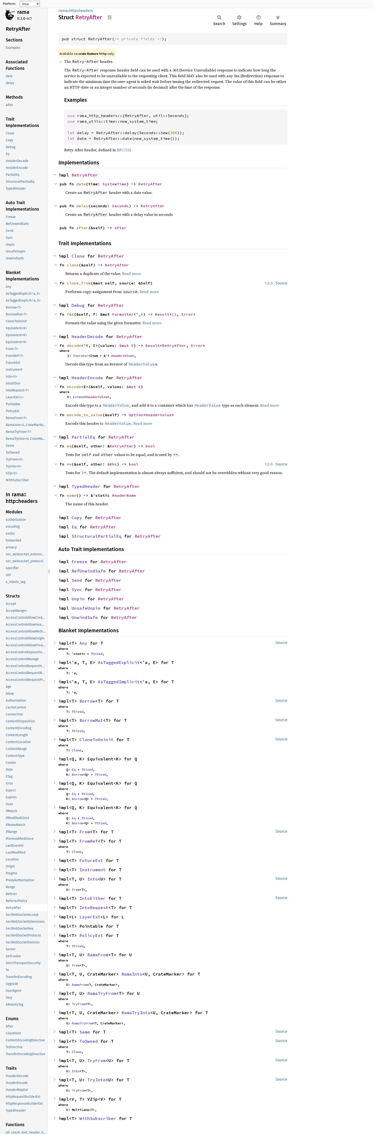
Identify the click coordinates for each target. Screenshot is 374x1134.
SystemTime (114, 184)
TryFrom (78, 1004)
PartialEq (83, 437)
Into (92, 879)
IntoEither (92, 898)
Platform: (9, 3)
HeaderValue (121, 356)
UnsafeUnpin (86, 608)
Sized (97, 654)
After (120, 227)
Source (281, 283)
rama (23, 12)
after (82, 227)
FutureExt (91, 860)
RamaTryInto (135, 1012)
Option (136, 414)
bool (150, 446)
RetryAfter (85, 175)
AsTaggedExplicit (119, 662)
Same (84, 1032)
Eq (74, 527)
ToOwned (88, 1041)
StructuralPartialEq (96, 536)
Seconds (120, 205)
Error (187, 314)
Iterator (80, 356)
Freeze (79, 561)
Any (83, 643)
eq (69, 446)
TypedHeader (86, 486)
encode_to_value (85, 414)
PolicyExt (91, 935)
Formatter (123, 314)
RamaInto (131, 974)
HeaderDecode (87, 336)
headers (86, 10)
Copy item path (110, 17)
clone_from (79, 283)
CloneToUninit (96, 739)
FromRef (88, 841)
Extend (78, 397)
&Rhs (112, 464)
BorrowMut (91, 720)
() (174, 314)
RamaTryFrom (101, 993)
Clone (78, 256)
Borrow (87, 701)
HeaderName (124, 495)
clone (73, 265)
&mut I (126, 345)
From (84, 832)
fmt (70, 314)
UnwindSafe (85, 617)
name (71, 495)
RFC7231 (124, 149)
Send (77, 580)
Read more (131, 273)
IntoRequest (93, 907)
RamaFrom (97, 954)
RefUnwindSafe (89, 571)
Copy (77, 517)
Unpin (78, 599)
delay (82, 205)
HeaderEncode (87, 377)
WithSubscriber (97, 1118)
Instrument (92, 869)
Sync (77, 589)
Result (162, 314)
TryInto (96, 1080)
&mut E (133, 386)
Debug (78, 305)
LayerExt (89, 917)
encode (74, 386)
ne (69, 464)
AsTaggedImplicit (119, 681)
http (73, 10)
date (81, 184)
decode (74, 345)
